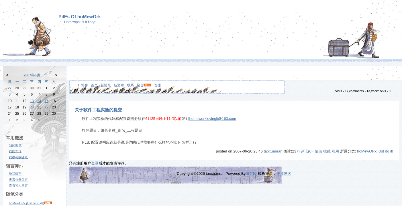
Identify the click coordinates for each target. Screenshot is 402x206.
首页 (94, 85)
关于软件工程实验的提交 (98, 110)
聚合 (140, 85)
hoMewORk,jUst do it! (375, 151)
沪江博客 (284, 173)
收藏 (327, 151)
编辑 (318, 151)
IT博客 (83, 85)
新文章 (119, 85)
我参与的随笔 (18, 157)
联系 (130, 85)
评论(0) (307, 151)
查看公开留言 (18, 179)
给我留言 (15, 173)
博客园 (251, 173)
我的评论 (15, 151)
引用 (335, 151)
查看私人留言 (18, 185)
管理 (157, 85)
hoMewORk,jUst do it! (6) (26, 203)
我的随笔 (15, 145)
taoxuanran (273, 151)
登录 (95, 163)
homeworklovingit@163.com (212, 118)
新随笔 (106, 85)
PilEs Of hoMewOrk (79, 16)
